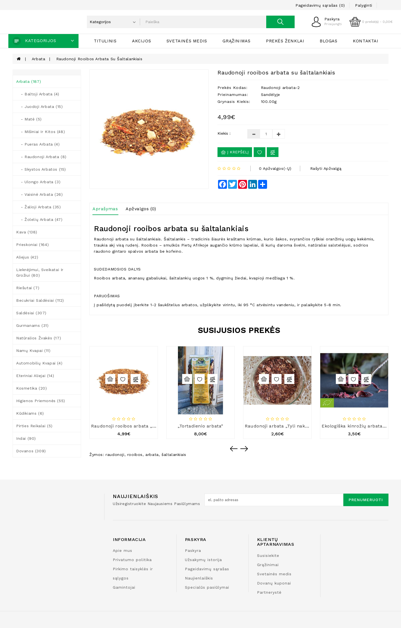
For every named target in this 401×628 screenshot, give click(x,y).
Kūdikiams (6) (30, 413)
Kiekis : (224, 133)
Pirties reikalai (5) (34, 426)
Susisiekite (268, 555)
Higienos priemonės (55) (40, 400)
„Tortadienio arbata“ (200, 426)
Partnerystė (269, 592)
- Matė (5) (29, 119)
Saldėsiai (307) (31, 313)
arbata (152, 454)
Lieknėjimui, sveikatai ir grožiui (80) (39, 272)
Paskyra (193, 550)
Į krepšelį (235, 152)
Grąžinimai (268, 564)
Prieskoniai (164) (32, 244)
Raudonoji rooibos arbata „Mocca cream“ (138, 426)
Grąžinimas (236, 41)
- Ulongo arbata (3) (38, 182)
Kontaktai (365, 41)
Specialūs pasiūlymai (207, 587)
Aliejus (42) (27, 257)
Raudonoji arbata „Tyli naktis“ (279, 426)
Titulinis (105, 41)
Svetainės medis (187, 41)
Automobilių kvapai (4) (39, 363)
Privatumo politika (132, 559)
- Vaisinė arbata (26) (39, 194)
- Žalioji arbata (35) (38, 207)
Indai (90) (26, 438)
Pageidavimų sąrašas (207, 569)
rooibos (135, 454)
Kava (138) (26, 232)
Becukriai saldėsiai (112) (40, 300)
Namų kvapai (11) (33, 350)
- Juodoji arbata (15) (39, 106)
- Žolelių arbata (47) (39, 219)
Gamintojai (124, 587)
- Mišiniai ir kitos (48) (40, 131)
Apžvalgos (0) (141, 208)
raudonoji (115, 454)
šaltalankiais (174, 454)
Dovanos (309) (31, 451)
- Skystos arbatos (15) (41, 169)
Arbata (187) (28, 81)
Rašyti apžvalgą (326, 168)
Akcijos (141, 41)
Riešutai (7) (27, 288)
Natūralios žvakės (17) (38, 338)
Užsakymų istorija (203, 559)
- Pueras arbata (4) (38, 144)
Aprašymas (105, 208)
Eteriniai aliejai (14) (35, 375)
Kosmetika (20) (31, 388)
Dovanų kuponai (274, 583)
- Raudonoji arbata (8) (41, 156)
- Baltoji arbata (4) (37, 94)
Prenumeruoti (366, 499)
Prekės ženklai (285, 41)
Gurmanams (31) (32, 325)
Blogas (329, 41)
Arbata (38, 59)
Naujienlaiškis (199, 578)
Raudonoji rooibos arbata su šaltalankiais (99, 59)
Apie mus (122, 550)
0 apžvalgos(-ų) (275, 168)
